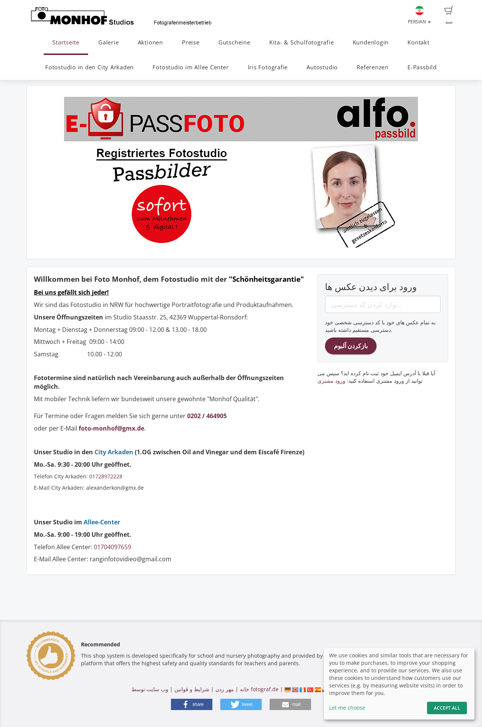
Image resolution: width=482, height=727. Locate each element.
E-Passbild (422, 67)
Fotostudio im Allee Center (191, 67)
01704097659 (112, 547)
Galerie (108, 42)
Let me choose (347, 707)
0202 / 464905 (207, 416)
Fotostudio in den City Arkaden (89, 67)
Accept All (447, 708)
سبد (448, 15)
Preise (191, 42)
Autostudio (322, 67)
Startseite (65, 42)
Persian (419, 15)
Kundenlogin (371, 42)
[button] (191, 704)
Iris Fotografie (268, 67)
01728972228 (105, 476)
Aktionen (150, 42)
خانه (244, 689)
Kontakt (418, 42)
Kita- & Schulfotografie (301, 42)
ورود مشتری (331, 380)
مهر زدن (224, 689)
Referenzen (373, 67)
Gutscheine (234, 42)
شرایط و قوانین (191, 689)
